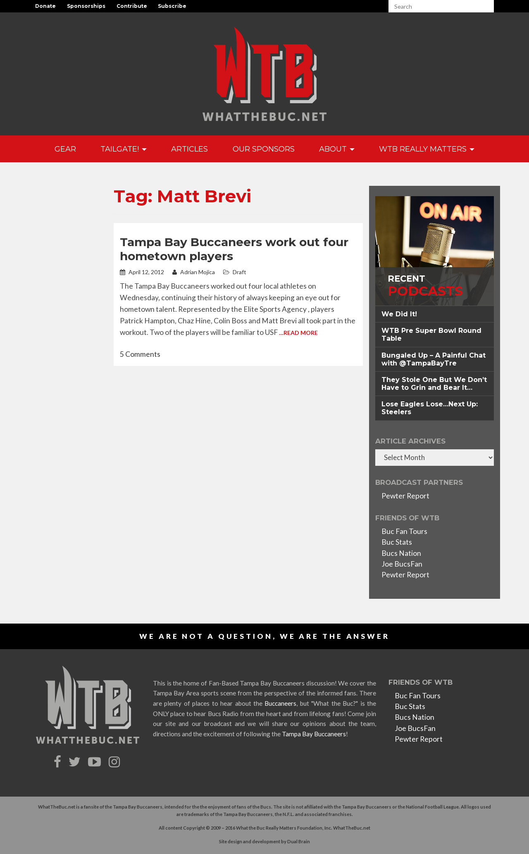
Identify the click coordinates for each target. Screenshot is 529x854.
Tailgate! (123, 149)
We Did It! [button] (399, 314)
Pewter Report (405, 495)
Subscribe (172, 6)
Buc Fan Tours (404, 531)
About (337, 149)
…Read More (298, 332)
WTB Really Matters (426, 149)
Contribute (132, 6)
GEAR (65, 149)
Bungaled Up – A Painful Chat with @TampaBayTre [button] (433, 359)
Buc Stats (396, 542)
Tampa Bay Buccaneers (314, 734)
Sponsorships (86, 6)
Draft (239, 271)
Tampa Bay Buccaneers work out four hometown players (234, 249)
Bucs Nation (401, 553)
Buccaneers (280, 703)
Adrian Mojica (193, 271)
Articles (189, 149)
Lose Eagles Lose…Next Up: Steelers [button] (429, 408)
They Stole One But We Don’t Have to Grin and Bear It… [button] (434, 383)
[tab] (434, 314)
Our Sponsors (264, 149)
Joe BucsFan (401, 564)
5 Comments (140, 354)
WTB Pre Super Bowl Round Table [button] (431, 334)
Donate (45, 6)
